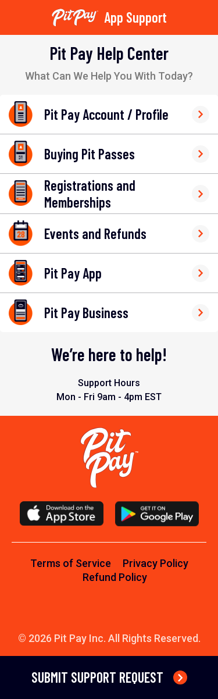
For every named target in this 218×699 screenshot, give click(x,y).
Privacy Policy (155, 563)
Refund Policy (115, 577)
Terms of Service (70, 563)
